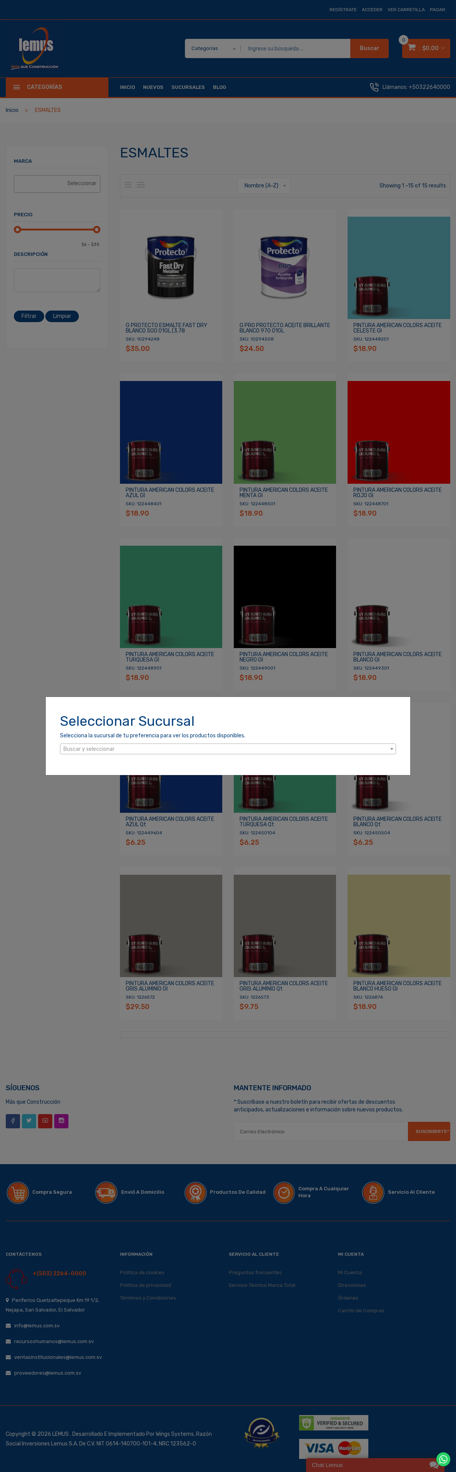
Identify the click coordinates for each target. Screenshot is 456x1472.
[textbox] (228, 749)
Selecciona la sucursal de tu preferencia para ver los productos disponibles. (152, 735)
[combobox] (228, 749)
